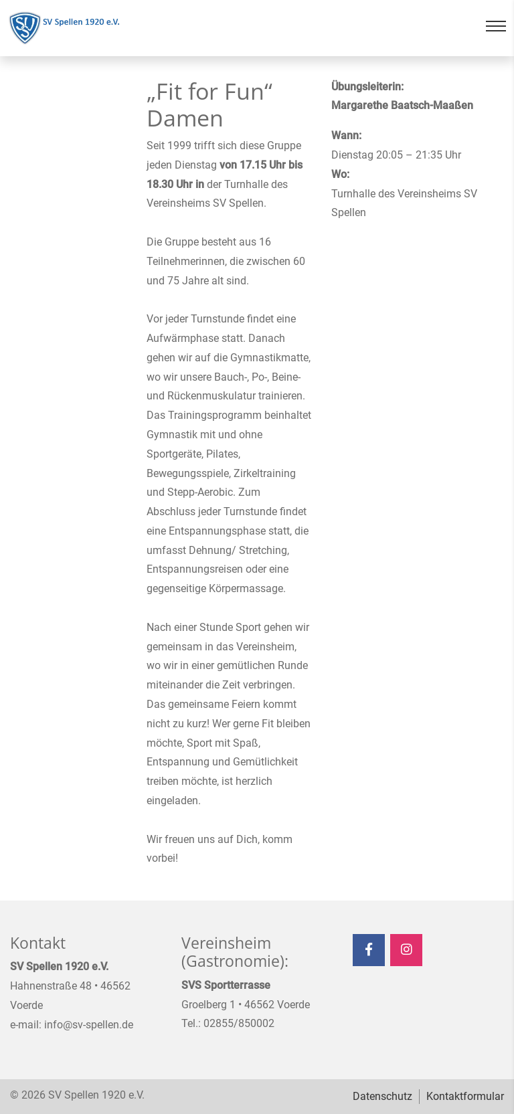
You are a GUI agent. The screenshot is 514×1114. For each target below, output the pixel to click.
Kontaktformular (465, 1096)
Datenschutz (382, 1096)
